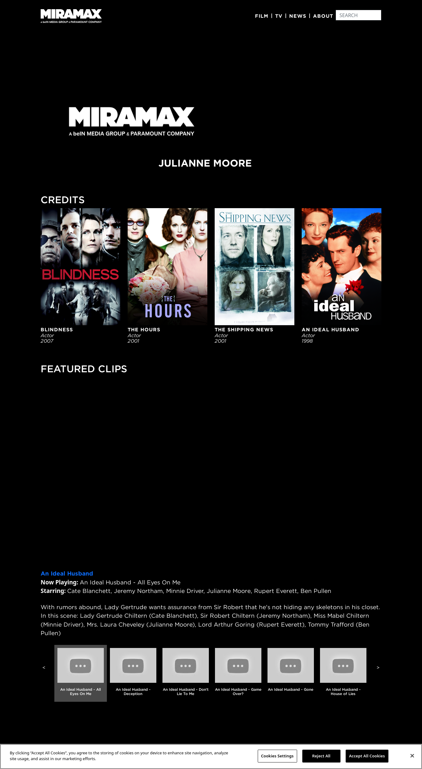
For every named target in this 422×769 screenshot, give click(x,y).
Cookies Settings (277, 756)
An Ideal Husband (67, 573)
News (297, 16)
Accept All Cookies (367, 756)
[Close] (412, 755)
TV (278, 16)
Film (261, 16)
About (323, 16)
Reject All (321, 756)
